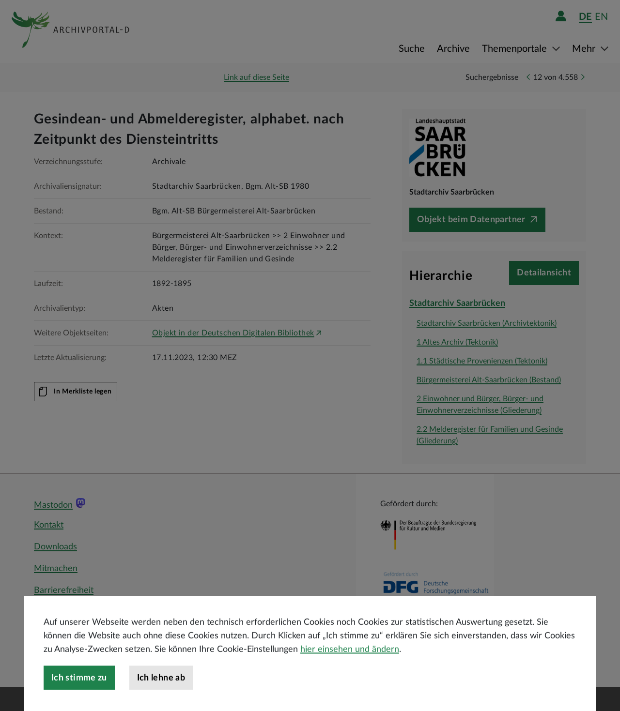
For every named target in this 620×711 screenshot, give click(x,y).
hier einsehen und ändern (349, 666)
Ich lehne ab (161, 694)
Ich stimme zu (79, 694)
